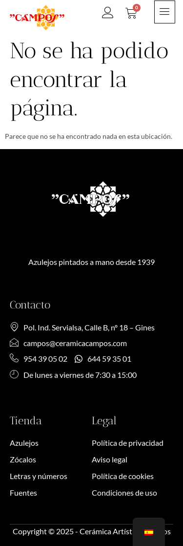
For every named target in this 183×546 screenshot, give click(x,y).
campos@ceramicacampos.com (68, 342)
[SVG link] (37, 17)
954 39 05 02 (38, 358)
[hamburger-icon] (164, 12)
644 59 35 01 (103, 358)
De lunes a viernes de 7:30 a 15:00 (73, 374)
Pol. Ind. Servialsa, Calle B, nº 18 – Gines (82, 327)
